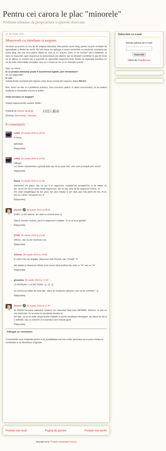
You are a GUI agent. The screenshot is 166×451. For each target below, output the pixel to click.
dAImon (18, 254)
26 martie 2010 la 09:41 (38, 210)
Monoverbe (20, 115)
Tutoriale (31, 115)
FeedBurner (144, 60)
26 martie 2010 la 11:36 (33, 235)
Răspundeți (19, 148)
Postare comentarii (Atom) (63, 441)
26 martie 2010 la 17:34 (36, 280)
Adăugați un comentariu (20, 331)
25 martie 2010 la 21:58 (33, 181)
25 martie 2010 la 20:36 (33, 158)
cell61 (17, 133)
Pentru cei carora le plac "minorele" (62, 13)
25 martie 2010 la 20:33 (33, 133)
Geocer (18, 210)
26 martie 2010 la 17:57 (38, 305)
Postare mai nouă (16, 430)
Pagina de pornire (55, 430)
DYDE (17, 235)
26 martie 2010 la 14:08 (35, 254)
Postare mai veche (96, 430)
